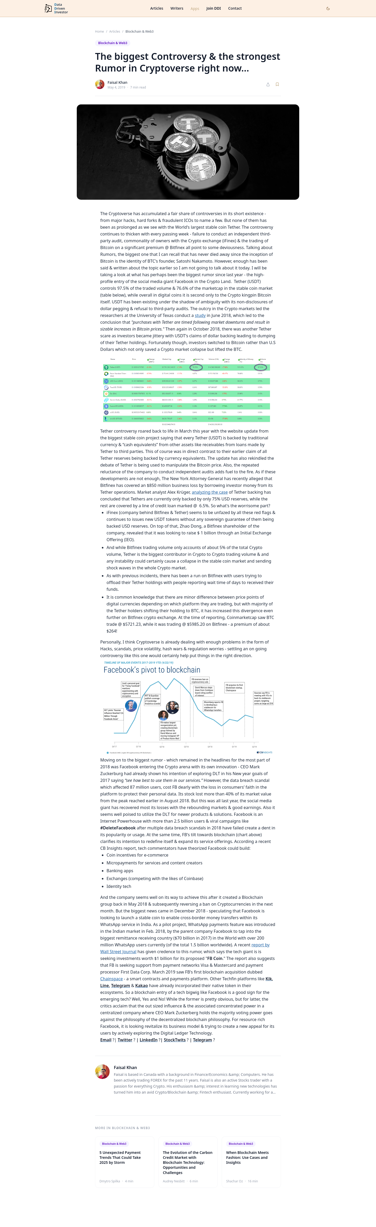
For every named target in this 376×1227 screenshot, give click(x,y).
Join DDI (214, 8)
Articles (156, 8)
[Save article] (277, 84)
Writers (177, 8)
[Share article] (268, 84)
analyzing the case (210, 492)
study (200, 315)
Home (99, 32)
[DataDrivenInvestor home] (56, 8)
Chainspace (111, 979)
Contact (235, 8)
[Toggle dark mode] (328, 8)
